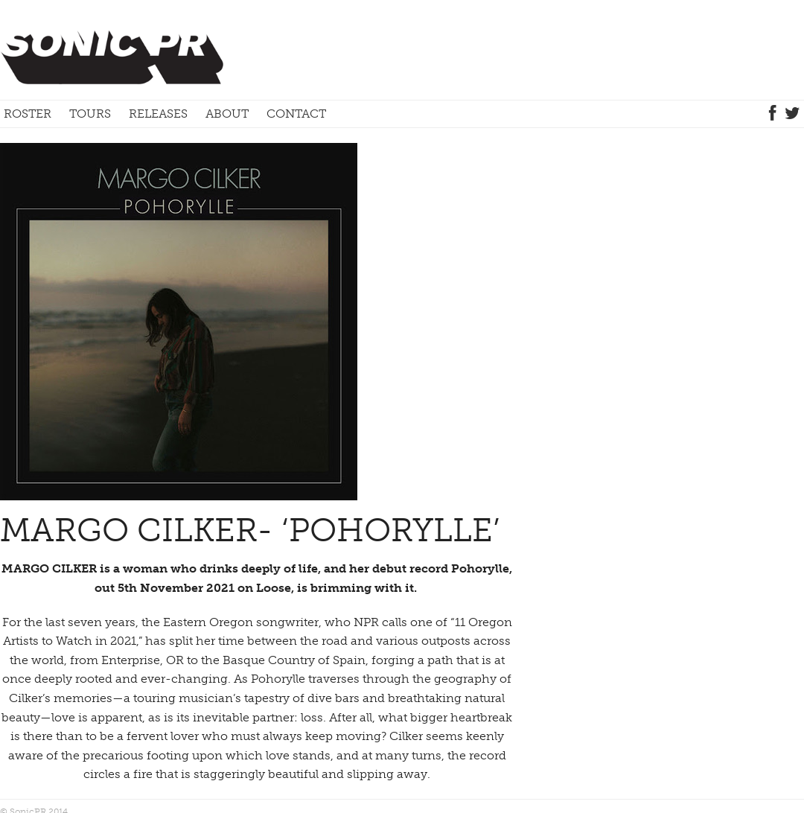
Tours (90, 113)
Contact (296, 113)
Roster (27, 113)
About (227, 113)
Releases (158, 113)
